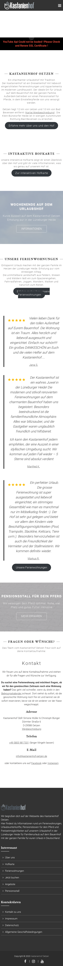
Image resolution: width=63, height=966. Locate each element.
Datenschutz (12, 925)
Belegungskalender (11, 693)
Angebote (10, 884)
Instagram (53, 763)
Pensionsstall (12, 890)
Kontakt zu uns (13, 911)
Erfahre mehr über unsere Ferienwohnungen (33, 293)
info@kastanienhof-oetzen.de (31, 756)
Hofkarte (9, 864)
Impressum (11, 918)
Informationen (31, 228)
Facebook (36, 763)
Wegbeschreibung (31, 729)
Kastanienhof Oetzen (40, 956)
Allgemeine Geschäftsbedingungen (23, 931)
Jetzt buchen (12, 877)
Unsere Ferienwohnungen (31, 567)
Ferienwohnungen (14, 870)
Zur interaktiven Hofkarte (31, 172)
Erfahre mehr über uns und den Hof (31, 125)
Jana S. (33, 364)
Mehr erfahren (31, 616)
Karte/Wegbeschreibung (40, 112)
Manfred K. (33, 466)
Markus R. (33, 558)
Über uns (10, 857)
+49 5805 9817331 (19, 742)
